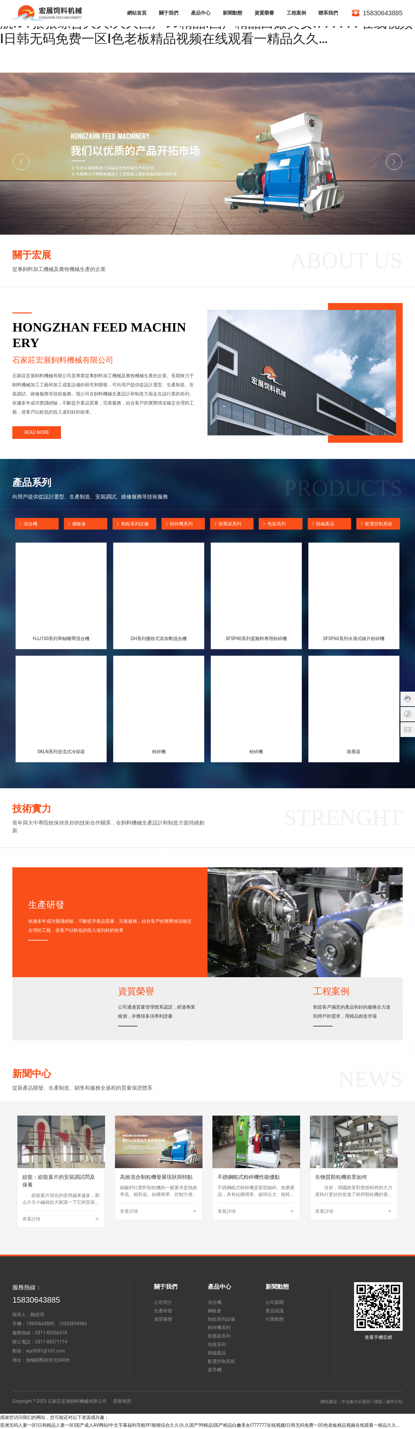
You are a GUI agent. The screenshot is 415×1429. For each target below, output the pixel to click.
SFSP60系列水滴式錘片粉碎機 (354, 638)
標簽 (378, 1401)
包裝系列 (272, 524)
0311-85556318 (51, 1332)
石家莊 (364, 1401)
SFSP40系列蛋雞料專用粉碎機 (256, 638)
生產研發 (46, 904)
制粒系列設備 (130, 524)
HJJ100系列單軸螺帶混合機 (61, 638)
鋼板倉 (75, 524)
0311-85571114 (51, 1341)
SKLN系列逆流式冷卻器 (61, 751)
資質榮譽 (136, 991)
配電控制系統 (374, 524)
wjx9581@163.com (45, 1350)
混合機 (26, 524)
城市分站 (394, 1401)
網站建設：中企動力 (339, 1401)
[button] (21, 162)
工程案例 (331, 991)
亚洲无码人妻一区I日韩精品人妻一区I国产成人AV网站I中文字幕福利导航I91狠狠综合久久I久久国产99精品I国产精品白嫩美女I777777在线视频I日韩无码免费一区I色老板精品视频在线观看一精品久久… (199, 1425)
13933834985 (73, 1323)
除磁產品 (321, 524)
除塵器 (354, 751)
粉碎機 (159, 751)
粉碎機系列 (177, 524)
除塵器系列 (225, 524)
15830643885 (36, 1299)
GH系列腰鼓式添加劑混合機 (159, 638)
